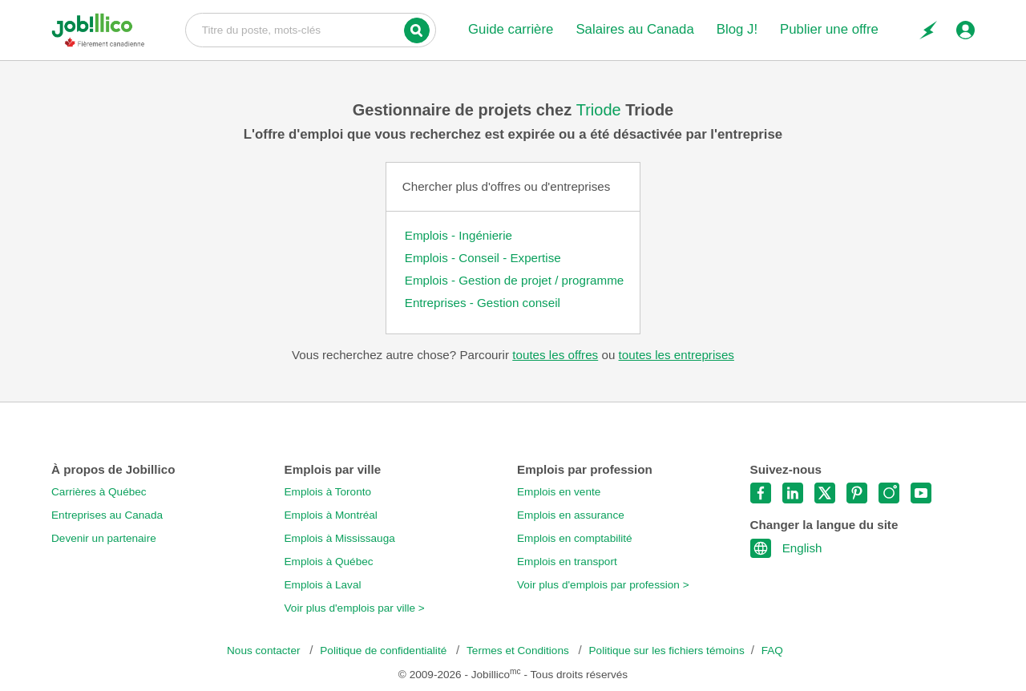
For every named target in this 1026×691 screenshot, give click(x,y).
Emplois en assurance (570, 515)
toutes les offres (555, 355)
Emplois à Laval (323, 585)
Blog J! (737, 29)
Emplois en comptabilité (574, 538)
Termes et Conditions (519, 651)
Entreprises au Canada (107, 515)
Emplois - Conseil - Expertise (483, 258)
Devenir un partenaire (103, 538)
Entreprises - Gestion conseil (482, 302)
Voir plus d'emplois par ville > (355, 608)
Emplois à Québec (329, 562)
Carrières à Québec (99, 492)
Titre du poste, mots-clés (310, 29)
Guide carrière (510, 29)
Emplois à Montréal (331, 515)
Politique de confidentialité (385, 651)
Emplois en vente (558, 492)
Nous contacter (265, 651)
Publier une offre (829, 29)
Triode (601, 110)
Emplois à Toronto (328, 492)
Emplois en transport (567, 562)
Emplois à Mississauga (340, 538)
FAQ (772, 651)
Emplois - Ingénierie (458, 235)
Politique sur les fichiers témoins (667, 651)
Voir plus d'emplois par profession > (603, 585)
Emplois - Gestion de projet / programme (514, 280)
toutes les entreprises (676, 355)
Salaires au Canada (634, 29)
